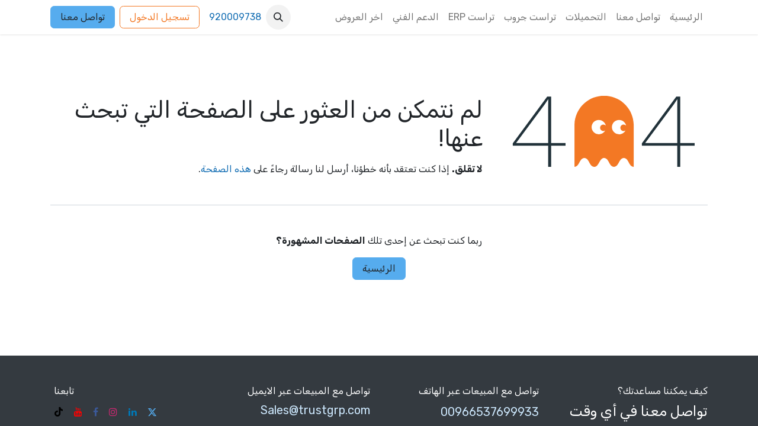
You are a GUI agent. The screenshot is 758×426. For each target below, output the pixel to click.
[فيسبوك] (96, 412)
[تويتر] (152, 412)
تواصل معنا (82, 16)
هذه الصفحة (226, 169)
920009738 (235, 16)
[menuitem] (686, 17)
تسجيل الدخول (160, 16)
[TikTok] (58, 412)
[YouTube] (78, 412)
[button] (278, 17)
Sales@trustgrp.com (315, 410)
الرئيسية (379, 268)
